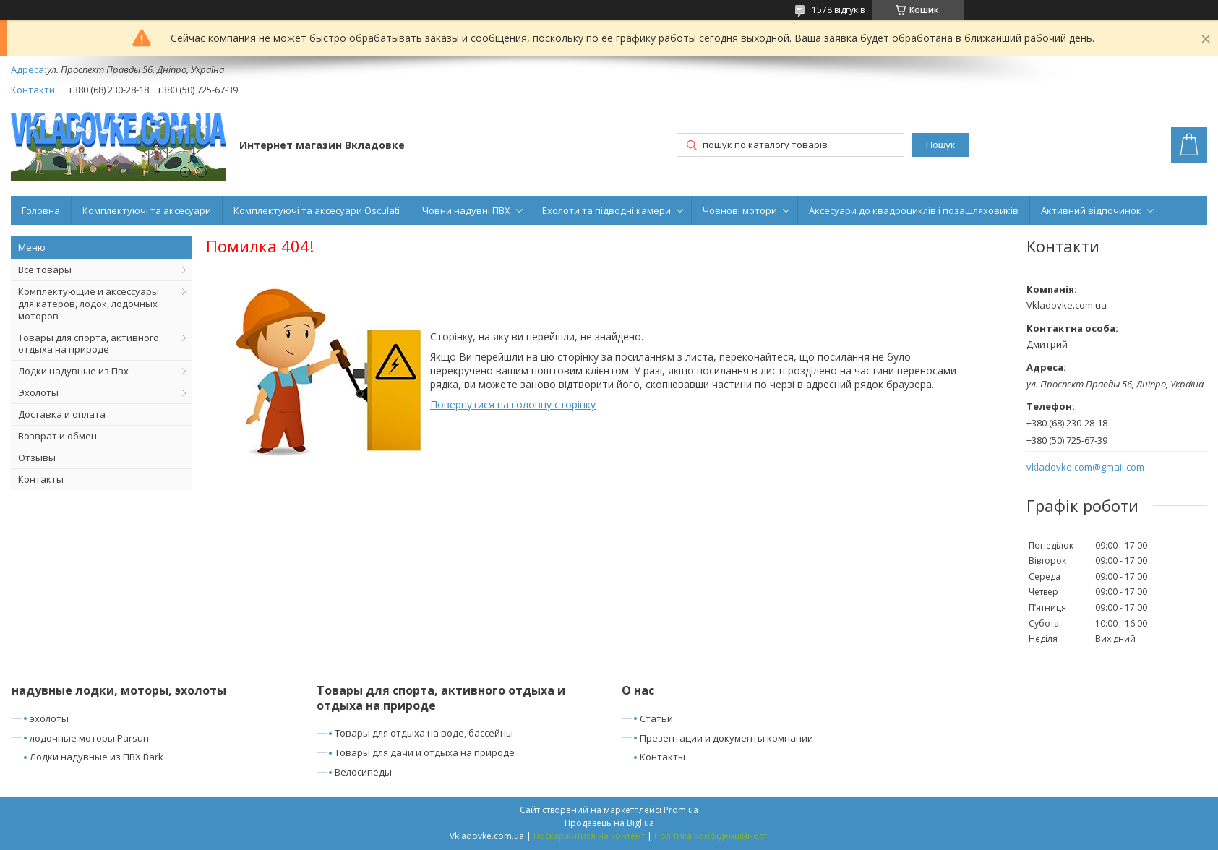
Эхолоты (38, 392)
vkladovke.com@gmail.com (1085, 467)
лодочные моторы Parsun (89, 737)
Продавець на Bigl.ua (609, 823)
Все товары (45, 269)
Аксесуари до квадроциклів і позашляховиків (913, 210)
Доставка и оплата (62, 414)
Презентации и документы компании (726, 737)
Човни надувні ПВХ (466, 210)
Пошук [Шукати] (940, 144)
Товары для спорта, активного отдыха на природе (88, 343)
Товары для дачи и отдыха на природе (425, 752)
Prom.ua (681, 810)
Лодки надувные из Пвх (73, 370)
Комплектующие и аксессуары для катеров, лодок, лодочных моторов (88, 303)
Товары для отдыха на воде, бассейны (424, 732)
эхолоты (49, 718)
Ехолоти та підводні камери (606, 210)
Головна (41, 210)
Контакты (41, 479)
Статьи (656, 718)
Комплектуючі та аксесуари (146, 210)
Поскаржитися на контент (589, 836)
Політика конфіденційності (711, 836)
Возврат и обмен (57, 435)
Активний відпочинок (1091, 210)
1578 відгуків (838, 10)
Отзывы (37, 457)
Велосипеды (363, 771)
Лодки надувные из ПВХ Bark (96, 756)
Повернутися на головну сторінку (513, 404)
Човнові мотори (740, 210)
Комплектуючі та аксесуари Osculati (316, 210)
